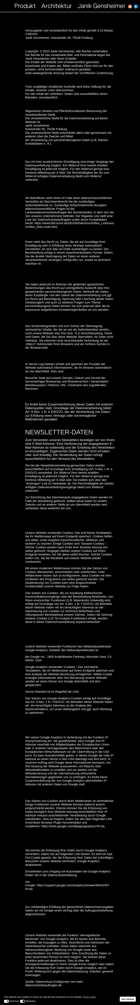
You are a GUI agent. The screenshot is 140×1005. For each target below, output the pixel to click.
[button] (6, 1001)
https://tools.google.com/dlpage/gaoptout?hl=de (73, 826)
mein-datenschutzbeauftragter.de (54, 983)
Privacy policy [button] (89, 997)
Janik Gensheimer (101, 6)
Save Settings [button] (127, 999)
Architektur (56, 6)
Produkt (25, 6)
